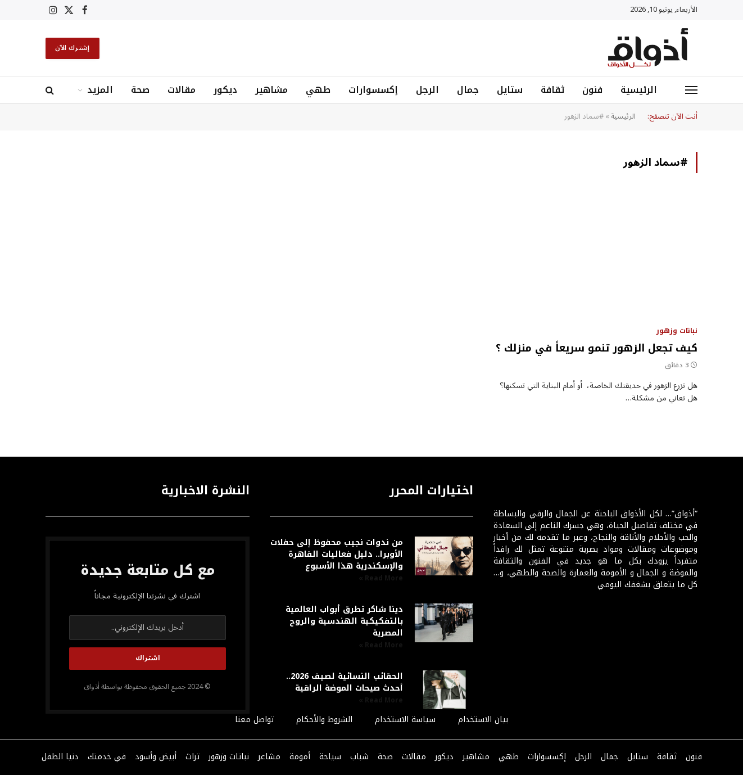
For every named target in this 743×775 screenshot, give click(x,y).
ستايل (510, 89)
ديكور (225, 89)
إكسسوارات (373, 89)
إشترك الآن (72, 48)
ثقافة (552, 89)
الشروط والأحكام (324, 719)
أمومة (299, 756)
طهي (318, 89)
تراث (192, 756)
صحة (140, 89)
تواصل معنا (254, 719)
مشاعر (269, 756)
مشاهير (271, 89)
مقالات (181, 89)
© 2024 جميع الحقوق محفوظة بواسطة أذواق (147, 686)
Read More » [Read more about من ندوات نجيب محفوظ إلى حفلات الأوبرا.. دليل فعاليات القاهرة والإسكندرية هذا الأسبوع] (381, 578)
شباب (359, 756)
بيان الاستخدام (483, 719)
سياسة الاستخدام (405, 719)
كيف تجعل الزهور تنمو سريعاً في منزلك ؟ (596, 348)
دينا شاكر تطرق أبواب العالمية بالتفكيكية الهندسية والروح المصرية (344, 621)
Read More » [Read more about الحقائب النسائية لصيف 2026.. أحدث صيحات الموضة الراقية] (381, 700)
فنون (592, 89)
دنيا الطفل (60, 756)
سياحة (330, 756)
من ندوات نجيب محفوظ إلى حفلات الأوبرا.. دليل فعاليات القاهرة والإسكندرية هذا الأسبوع (336, 554)
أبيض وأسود (155, 756)
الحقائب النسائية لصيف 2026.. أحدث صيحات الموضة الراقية (344, 682)
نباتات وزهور (676, 331)
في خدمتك (107, 756)
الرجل (427, 89)
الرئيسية (638, 89)
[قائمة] (691, 90)
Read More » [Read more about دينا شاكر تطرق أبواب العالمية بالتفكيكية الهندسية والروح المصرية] (381, 645)
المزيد (100, 89)
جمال (468, 89)
